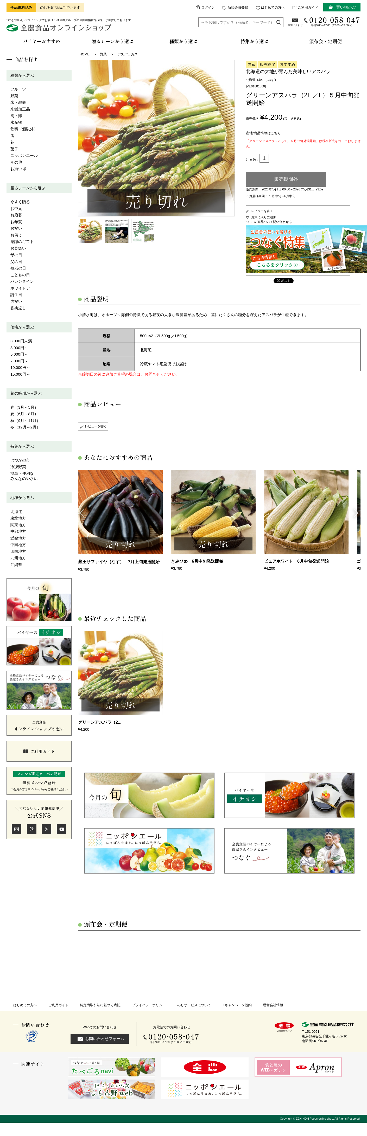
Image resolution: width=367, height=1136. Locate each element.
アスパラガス (127, 54)
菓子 (14, 149)
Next (356, 512)
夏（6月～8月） (24, 414)
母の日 (16, 255)
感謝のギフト (22, 241)
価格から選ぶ (22, 327)
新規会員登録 (238, 7)
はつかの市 (20, 460)
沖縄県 (16, 564)
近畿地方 (18, 538)
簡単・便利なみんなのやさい (24, 476)
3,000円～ (19, 347)
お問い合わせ (295, 25)
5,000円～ (19, 354)
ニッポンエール (24, 155)
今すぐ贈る (20, 202)
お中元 (16, 208)
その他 (16, 162)
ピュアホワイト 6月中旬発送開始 (296, 561)
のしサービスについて (194, 1005)
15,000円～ (20, 374)
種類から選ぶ (22, 75)
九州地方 (18, 558)
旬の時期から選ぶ (26, 393)
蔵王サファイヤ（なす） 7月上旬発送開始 (119, 562)
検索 (278, 22)
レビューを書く (262, 211)
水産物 (16, 122)
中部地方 (18, 531)
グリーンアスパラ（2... (99, 722)
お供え (16, 235)
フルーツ (18, 89)
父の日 (16, 261)
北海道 (16, 511)
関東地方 (18, 525)
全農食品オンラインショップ (60, 30)
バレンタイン (22, 281)
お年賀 (16, 222)
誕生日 (16, 294)
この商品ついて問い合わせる (271, 222)
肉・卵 (16, 115)
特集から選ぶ (22, 446)
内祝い (16, 301)
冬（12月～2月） (25, 427)
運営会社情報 (273, 1005)
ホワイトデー (22, 288)
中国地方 (18, 544)
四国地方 (18, 551)
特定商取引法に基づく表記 (100, 1005)
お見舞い (18, 248)
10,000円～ (20, 367)
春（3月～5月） (24, 407)
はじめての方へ (273, 7)
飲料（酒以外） (24, 129)
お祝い (16, 228)
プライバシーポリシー (149, 1005)
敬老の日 (18, 268)
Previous (82, 512)
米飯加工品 (20, 109)
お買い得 (18, 168)
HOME (84, 54)
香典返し (18, 308)
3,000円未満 (21, 341)
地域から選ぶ (22, 497)
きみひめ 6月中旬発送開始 (197, 561)
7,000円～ (19, 361)
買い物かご (346, 7)
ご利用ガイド (308, 7)
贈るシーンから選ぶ (28, 188)
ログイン (208, 7)
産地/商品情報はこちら (263, 133)
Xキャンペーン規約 (237, 1005)
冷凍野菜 (18, 467)
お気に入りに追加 (263, 217)
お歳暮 (16, 215)
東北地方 (18, 518)
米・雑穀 (18, 102)
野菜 (14, 96)
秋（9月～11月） (25, 420)
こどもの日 (20, 275)
